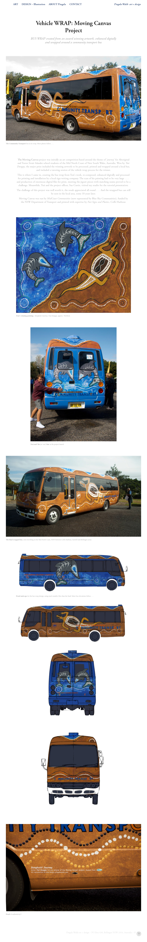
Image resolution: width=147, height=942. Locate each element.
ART (15, 4)
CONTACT (75, 4)
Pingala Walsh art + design (127, 4)
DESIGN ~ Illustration (33, 4)
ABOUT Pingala (57, 4)
